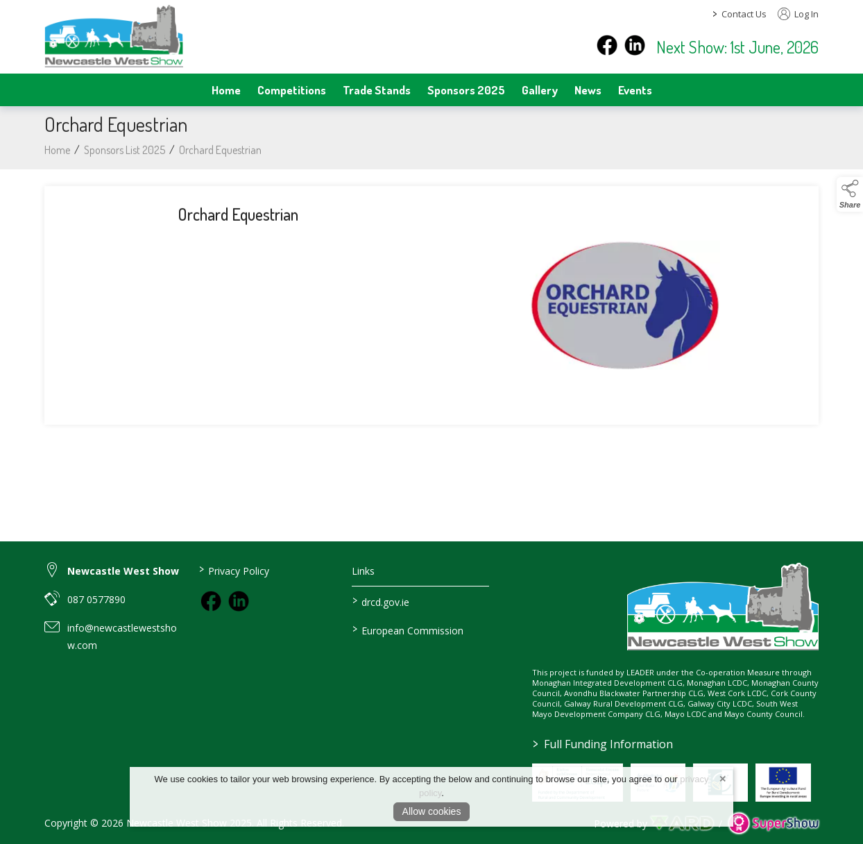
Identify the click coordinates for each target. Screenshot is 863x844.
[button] (850, 194)
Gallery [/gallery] (540, 89)
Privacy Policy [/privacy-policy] (233, 569)
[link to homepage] (113, 35)
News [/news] (587, 89)
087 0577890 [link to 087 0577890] (96, 599)
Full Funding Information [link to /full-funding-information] (602, 744)
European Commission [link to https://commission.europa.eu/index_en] (407, 629)
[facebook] (607, 45)
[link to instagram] (238, 601)
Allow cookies (431, 811)
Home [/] (226, 89)
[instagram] (634, 45)
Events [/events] (635, 89)
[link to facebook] (210, 601)
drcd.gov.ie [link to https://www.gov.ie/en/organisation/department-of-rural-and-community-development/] (380, 601)
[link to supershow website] (773, 823)
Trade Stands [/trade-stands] (377, 89)
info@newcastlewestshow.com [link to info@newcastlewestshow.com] (122, 636)
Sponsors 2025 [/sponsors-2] (466, 89)
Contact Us (744, 14)
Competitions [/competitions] (291, 89)
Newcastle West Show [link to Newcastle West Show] (123, 570)
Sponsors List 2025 (124, 153)
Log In (798, 14)
